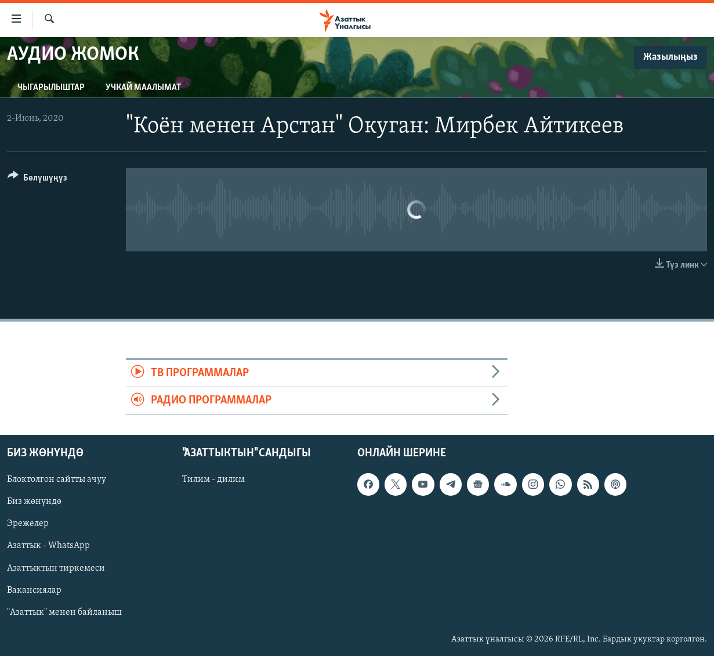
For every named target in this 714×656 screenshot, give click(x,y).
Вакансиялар (34, 589)
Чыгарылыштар (51, 87)
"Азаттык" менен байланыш (64, 612)
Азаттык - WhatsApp (48, 545)
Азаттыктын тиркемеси (56, 567)
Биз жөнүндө (34, 501)
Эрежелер (28, 523)
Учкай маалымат (143, 87)
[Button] (37, 180)
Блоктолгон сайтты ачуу (56, 479)
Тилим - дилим (213, 479)
